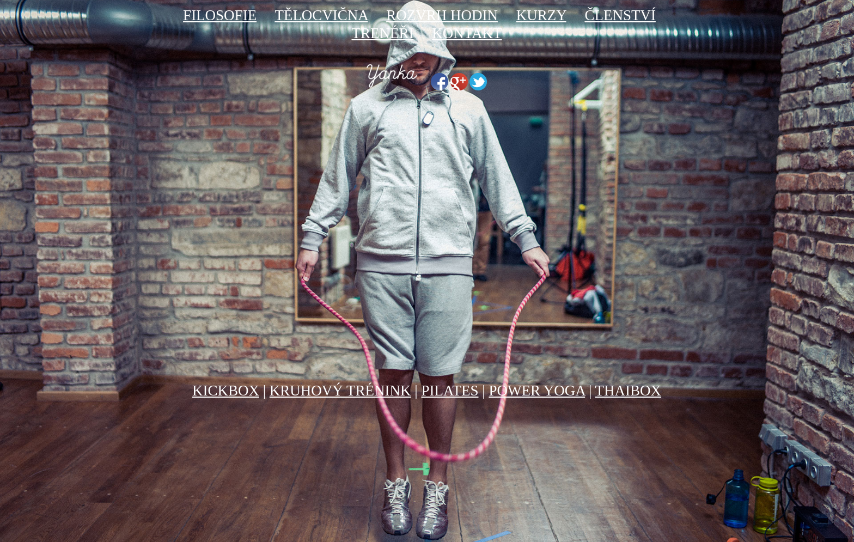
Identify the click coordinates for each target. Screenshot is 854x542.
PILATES (449, 390)
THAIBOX (628, 390)
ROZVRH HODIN (442, 15)
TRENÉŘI (382, 33)
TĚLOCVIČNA (321, 15)
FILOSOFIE (220, 15)
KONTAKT (467, 33)
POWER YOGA (537, 390)
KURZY (541, 15)
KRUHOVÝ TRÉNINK (340, 390)
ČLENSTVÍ (620, 15)
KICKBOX (225, 390)
